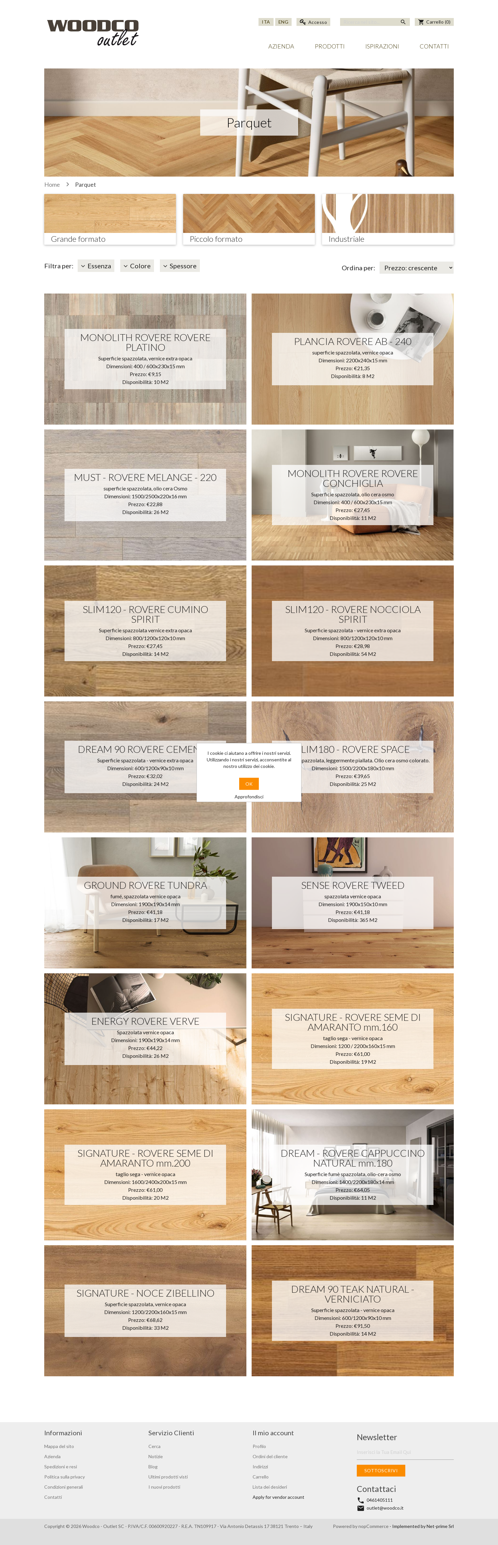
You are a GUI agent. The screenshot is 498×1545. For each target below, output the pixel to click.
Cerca (154, 1446)
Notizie (155, 1456)
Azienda (281, 46)
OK (249, 784)
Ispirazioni (382, 46)
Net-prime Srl (440, 1526)
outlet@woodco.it (385, 1508)
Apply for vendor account (278, 1497)
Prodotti (330, 46)
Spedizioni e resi (60, 1466)
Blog (153, 1466)
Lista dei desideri (270, 1487)
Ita (266, 22)
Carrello (261, 1476)
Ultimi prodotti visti (168, 1476)
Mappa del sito (59, 1446)
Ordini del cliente (270, 1456)
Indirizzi (260, 1466)
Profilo (259, 1446)
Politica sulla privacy (64, 1476)
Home (52, 184)
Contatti (434, 46)
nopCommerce (374, 1526)
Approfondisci (249, 796)
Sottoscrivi (381, 1470)
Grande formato (78, 238)
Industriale (346, 238)
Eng (283, 22)
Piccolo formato (216, 238)
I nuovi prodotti (164, 1487)
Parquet (85, 184)
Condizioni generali (63, 1487)
